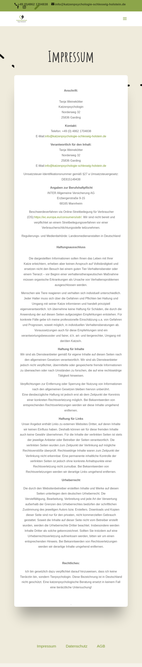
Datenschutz (76, 646)
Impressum (46, 646)
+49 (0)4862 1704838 (33, 4)
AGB (101, 646)
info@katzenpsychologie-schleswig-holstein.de (75, 136)
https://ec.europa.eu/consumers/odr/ (58, 217)
